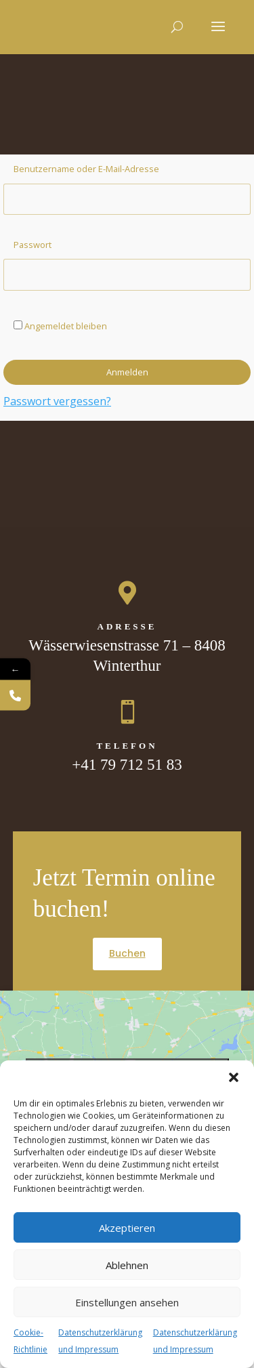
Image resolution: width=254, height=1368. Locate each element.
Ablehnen (127, 1265)
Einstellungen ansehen (127, 1302)
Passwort (32, 245)
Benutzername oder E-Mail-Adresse (86, 169)
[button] (233, 1077)
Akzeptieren (127, 1228)
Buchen (127, 953)
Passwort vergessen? (57, 401)
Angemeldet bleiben (60, 326)
